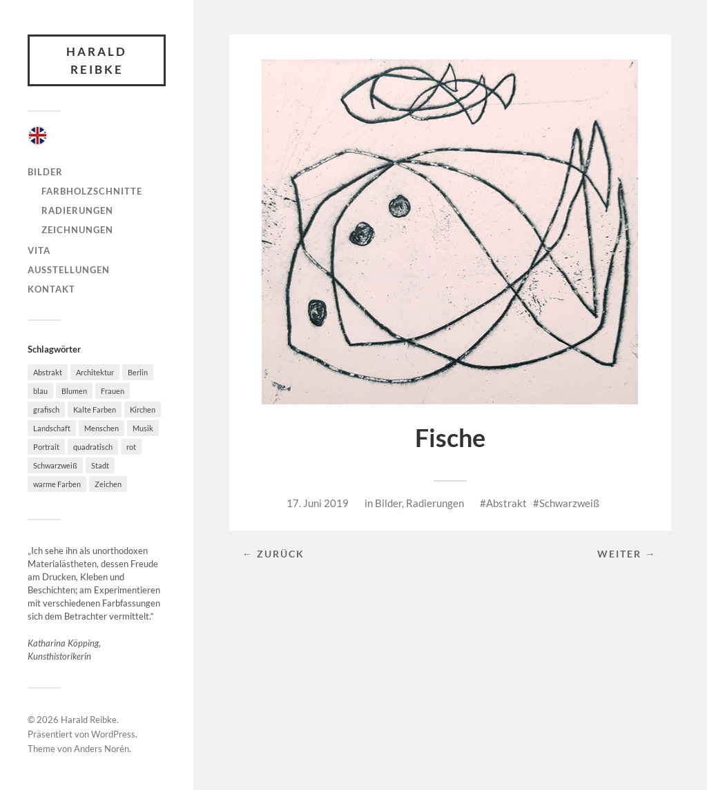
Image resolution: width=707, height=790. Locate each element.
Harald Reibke (96, 60)
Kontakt (51, 289)
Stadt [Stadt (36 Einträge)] (100, 465)
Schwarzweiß (569, 503)
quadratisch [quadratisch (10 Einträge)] (93, 446)
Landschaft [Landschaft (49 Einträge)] (51, 428)
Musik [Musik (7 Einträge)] (143, 428)
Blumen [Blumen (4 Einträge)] (74, 390)
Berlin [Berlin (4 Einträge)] (138, 372)
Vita (39, 250)
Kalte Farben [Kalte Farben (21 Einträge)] (94, 409)
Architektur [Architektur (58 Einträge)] (95, 372)
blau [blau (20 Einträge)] (40, 390)
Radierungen (77, 210)
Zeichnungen (77, 229)
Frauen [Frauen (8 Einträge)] (112, 390)
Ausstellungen (69, 269)
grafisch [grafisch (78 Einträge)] (46, 409)
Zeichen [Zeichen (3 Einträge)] (108, 484)
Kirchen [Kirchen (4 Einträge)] (142, 409)
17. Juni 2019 (318, 503)
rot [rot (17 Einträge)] (131, 446)
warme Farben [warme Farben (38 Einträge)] (57, 484)
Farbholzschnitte (91, 191)
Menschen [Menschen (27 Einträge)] (101, 428)
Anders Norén (101, 748)
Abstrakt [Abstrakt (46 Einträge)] (47, 372)
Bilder (45, 171)
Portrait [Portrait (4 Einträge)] (46, 446)
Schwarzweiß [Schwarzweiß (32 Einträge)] (55, 465)
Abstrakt (506, 503)
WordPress (113, 734)
